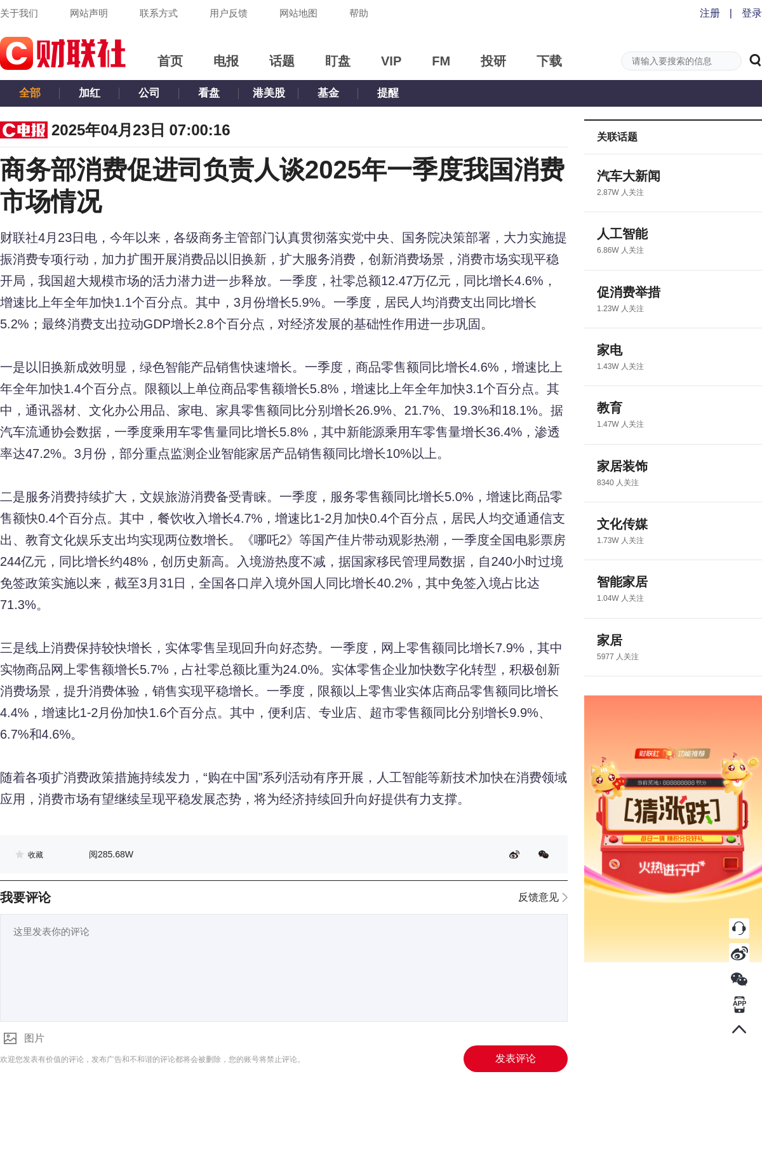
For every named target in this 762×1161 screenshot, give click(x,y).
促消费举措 (628, 292)
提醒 (388, 93)
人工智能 (622, 234)
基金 (328, 93)
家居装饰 (622, 466)
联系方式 (159, 13)
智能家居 (622, 582)
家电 (609, 350)
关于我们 (19, 13)
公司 (149, 93)
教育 (609, 408)
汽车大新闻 (628, 176)
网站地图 (298, 13)
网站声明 (89, 13)
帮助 (358, 13)
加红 (89, 93)
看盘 (209, 93)
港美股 (269, 93)
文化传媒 (622, 524)
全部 (30, 93)
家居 (609, 640)
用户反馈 (229, 13)
